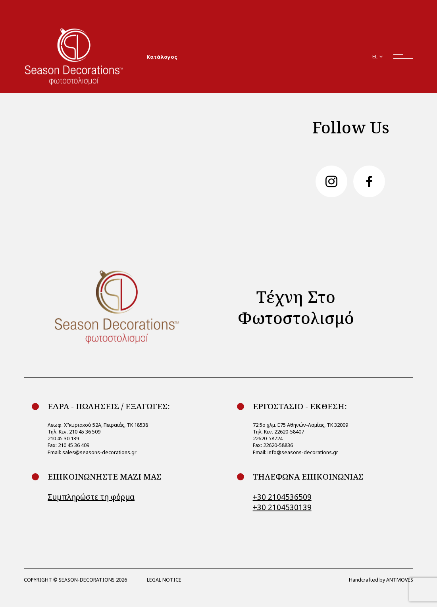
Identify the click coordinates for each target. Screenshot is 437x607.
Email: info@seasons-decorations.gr (295, 452)
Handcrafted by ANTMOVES (381, 579)
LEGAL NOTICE (164, 579)
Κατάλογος (162, 56)
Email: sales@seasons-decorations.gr (92, 452)
